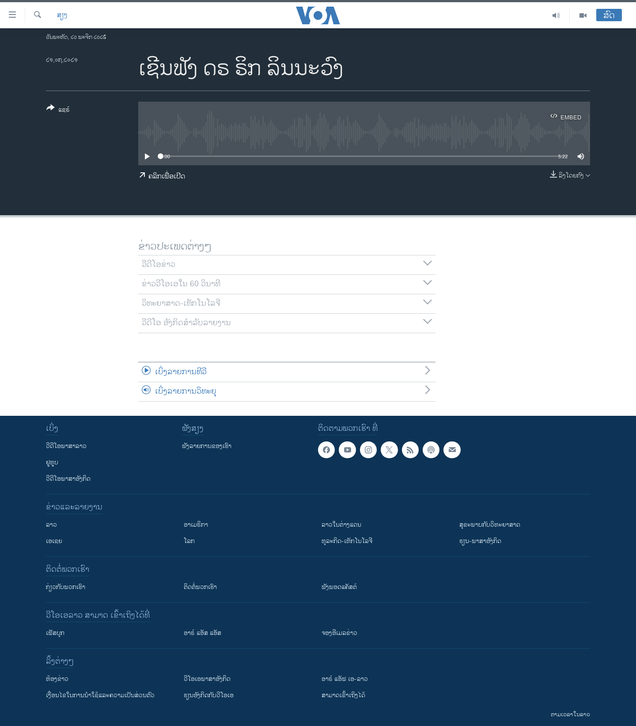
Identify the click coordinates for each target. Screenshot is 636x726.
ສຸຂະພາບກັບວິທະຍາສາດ (489, 524)
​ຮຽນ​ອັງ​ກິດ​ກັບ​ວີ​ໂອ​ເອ (209, 695)
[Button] (58, 110)
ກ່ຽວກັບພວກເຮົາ (65, 587)
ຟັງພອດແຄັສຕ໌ (339, 587)
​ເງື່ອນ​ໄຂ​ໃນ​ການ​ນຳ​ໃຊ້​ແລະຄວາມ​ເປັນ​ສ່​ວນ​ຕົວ (100, 695)
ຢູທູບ (52, 462)
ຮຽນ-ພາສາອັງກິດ (480, 541)
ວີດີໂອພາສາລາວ (66, 446)
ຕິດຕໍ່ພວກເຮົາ (200, 587)
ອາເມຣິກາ (196, 524)
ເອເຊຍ (54, 541)
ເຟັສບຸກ (55, 633)
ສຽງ (62, 15)
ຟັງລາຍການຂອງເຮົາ (206, 446)
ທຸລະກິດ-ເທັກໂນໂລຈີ (347, 541)
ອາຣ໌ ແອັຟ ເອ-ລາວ (345, 679)
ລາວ (51, 524)
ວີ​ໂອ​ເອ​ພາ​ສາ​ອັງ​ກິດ (207, 679)
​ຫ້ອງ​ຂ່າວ (57, 679)
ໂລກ (189, 541)
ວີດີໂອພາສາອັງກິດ (68, 478)
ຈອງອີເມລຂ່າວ (339, 633)
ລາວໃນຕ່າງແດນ (341, 524)
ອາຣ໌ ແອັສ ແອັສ (202, 633)
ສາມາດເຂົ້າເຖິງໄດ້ (343, 695)
